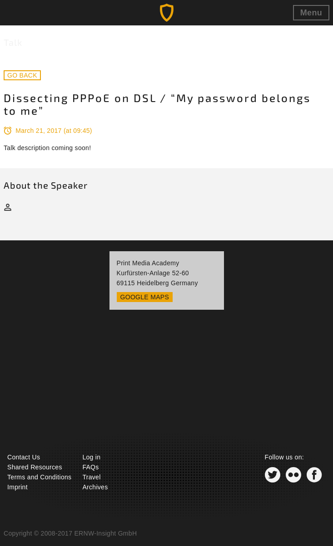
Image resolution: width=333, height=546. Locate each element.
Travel (91, 477)
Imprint (17, 487)
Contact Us (23, 457)
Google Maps (144, 297)
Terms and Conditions (39, 477)
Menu (311, 12)
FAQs (90, 467)
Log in (91, 457)
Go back (22, 75)
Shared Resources (34, 467)
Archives (95, 487)
